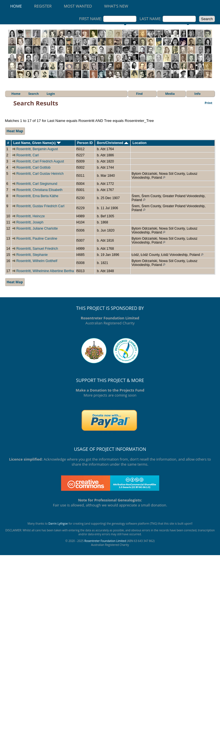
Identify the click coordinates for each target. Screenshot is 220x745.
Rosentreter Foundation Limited (105, 541)
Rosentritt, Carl (27, 155)
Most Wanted (78, 6)
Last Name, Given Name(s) (37, 143)
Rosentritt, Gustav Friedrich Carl (40, 206)
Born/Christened (112, 143)
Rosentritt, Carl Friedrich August (40, 161)
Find (139, 93)
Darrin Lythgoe (58, 523)
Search (33, 93)
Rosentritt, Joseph (29, 222)
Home (16, 6)
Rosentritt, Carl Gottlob (33, 167)
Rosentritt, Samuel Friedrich (37, 249)
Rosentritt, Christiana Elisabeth (39, 190)
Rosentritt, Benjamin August (37, 149)
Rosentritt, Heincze (30, 216)
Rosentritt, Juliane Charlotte (37, 228)
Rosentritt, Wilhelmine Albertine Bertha (45, 271)
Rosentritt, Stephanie (32, 255)
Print (208, 103)
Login (51, 93)
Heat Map (15, 131)
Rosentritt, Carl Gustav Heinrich (40, 174)
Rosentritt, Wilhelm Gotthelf (36, 261)
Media (170, 93)
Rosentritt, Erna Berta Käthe (37, 196)
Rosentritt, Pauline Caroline (36, 239)
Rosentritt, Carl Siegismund (36, 184)
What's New (116, 6)
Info (197, 93)
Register (43, 6)
